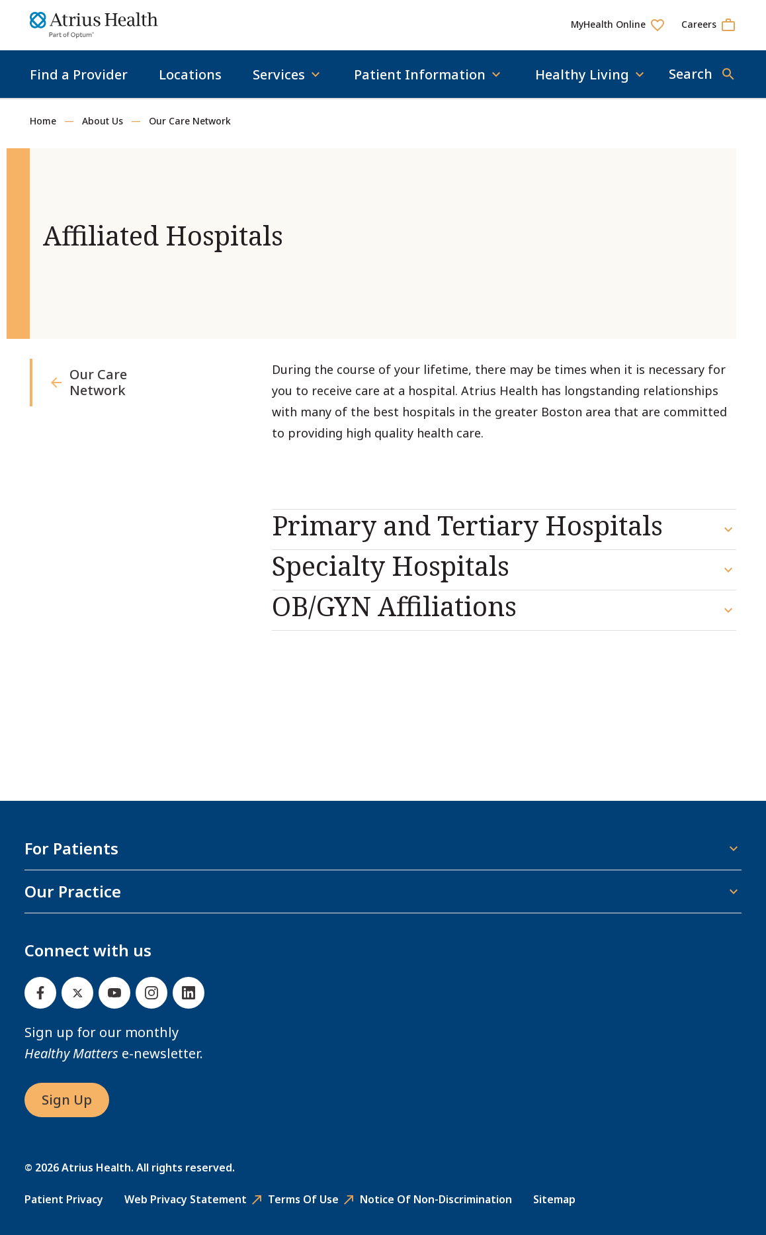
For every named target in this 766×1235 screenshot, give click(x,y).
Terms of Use (303, 1199)
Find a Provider (79, 74)
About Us (102, 120)
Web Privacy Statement (185, 1199)
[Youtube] (114, 993)
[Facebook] (40, 993)
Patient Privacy (63, 1199)
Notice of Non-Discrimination (436, 1199)
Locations (190, 74)
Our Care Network (190, 120)
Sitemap (554, 1199)
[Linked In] (188, 993)
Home (43, 120)
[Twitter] (77, 993)
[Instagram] (151, 993)
